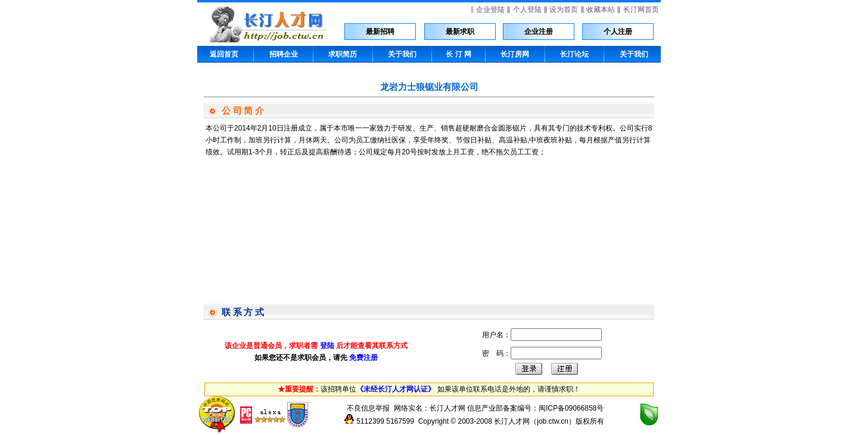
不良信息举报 (368, 408)
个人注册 (618, 31)
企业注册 (538, 31)
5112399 (370, 421)
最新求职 (460, 31)
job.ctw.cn (552, 421)
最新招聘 (380, 31)
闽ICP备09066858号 (571, 408)
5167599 (400, 421)
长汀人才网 (447, 408)
